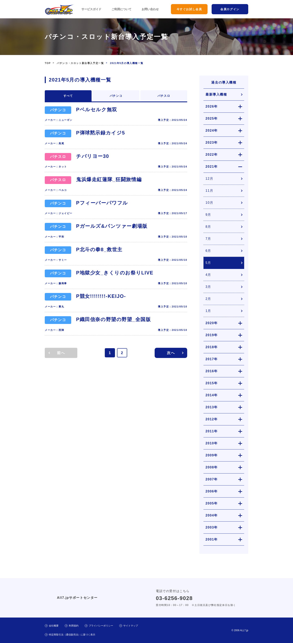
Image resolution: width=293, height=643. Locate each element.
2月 (208, 299)
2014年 (212, 395)
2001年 (212, 539)
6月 (208, 250)
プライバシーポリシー (101, 625)
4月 (208, 274)
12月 (209, 178)
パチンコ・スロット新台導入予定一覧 (80, 63)
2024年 (212, 130)
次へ (171, 353)
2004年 (212, 515)
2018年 (212, 347)
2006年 (212, 491)
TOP (48, 63)
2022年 (212, 154)
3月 (208, 286)
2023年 (212, 142)
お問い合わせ (150, 9)
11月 (209, 190)
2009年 (212, 455)
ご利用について (121, 9)
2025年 (212, 118)
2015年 (212, 383)
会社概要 (54, 625)
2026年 (212, 106)
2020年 (212, 323)
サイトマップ (130, 625)
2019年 (212, 335)
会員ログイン (229, 9)
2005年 (212, 503)
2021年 (212, 166)
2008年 (212, 467)
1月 (208, 311)
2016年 (212, 371)
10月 (209, 202)
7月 (208, 238)
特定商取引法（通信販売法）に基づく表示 (72, 634)
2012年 (212, 419)
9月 (208, 214)
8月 (208, 226)
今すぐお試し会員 (189, 9)
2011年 (212, 431)
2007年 (212, 479)
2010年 (212, 443)
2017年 (212, 359)
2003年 (212, 527)
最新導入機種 (216, 94)
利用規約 (74, 625)
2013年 (212, 407)
